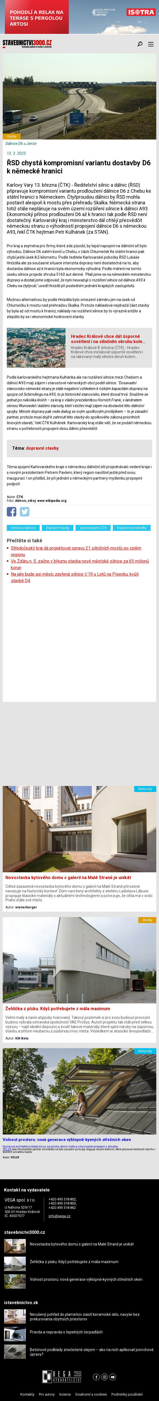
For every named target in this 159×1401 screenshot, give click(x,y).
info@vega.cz (59, 1216)
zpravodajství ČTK (93, 528)
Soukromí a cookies (91, 1394)
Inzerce (65, 1394)
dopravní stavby (57, 528)
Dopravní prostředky (131, 528)
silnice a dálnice (23, 528)
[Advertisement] (79, 643)
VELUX (7, 1149)
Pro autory (47, 1394)
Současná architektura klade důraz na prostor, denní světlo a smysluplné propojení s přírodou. (61, 1146)
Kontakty (27, 1394)
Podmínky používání (127, 1394)
